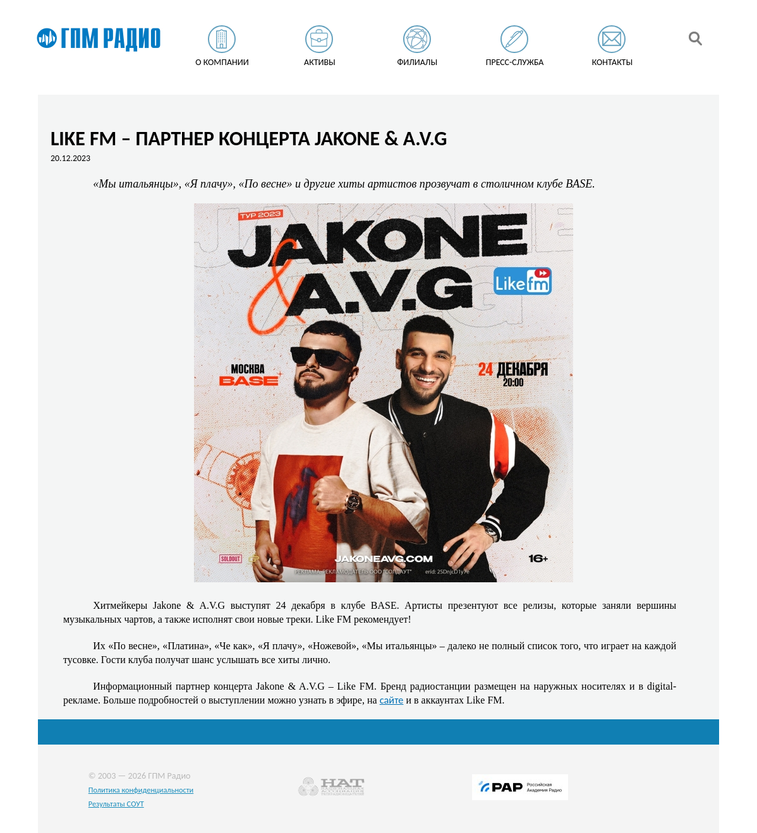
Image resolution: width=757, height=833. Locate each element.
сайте (392, 699)
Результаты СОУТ (116, 803)
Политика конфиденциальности (141, 789)
